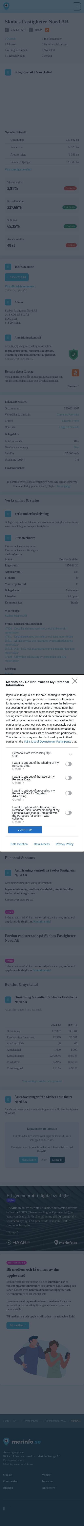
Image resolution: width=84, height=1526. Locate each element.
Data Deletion (19, 844)
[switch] (68, 764)
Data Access (42, 844)
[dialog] (42, 763)
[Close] (76, 682)
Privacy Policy (65, 844)
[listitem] (42, 754)
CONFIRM (25, 829)
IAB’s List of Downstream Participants (47, 741)
